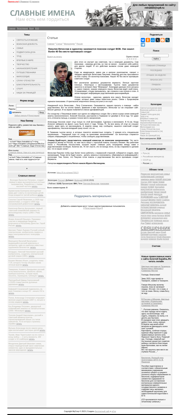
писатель (156, 210)
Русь (145, 153)
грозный (144, 200)
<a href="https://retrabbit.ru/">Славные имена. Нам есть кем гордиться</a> (26, 159)
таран (155, 182)
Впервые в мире (147, 118)
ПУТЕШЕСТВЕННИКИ (26, 72)
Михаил (144, 184)
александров (157, 218)
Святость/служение (149, 108)
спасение (162, 234)
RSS (37, 28)
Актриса (160, 215)
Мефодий (78, 180)
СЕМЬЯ (20, 48)
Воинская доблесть (149, 110)
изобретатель (159, 189)
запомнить (16, 112)
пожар (161, 182)
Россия (79, 44)
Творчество (145, 121)
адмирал (161, 207)
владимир (153, 234)
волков (166, 239)
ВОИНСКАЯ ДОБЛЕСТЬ (27, 44)
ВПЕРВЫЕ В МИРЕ (25, 60)
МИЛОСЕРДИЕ (23, 76)
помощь (158, 220)
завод (157, 232)
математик (158, 213)
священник (155, 227)
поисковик (104, 183)
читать (34, 186)
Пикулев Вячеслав (91, 183)
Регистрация (22, 28)
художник (147, 196)
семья (167, 213)
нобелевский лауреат (152, 176)
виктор (166, 220)
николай (145, 204)
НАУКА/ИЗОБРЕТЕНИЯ (27, 68)
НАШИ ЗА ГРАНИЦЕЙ (26, 93)
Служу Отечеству (148, 129)
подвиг (151, 187)
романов (152, 239)
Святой (163, 196)
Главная (11, 28)
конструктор (147, 189)
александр (157, 223)
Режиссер (145, 174)
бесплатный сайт (102, 411)
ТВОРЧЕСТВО (23, 64)
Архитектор (151, 237)
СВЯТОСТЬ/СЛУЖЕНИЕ (27, 40)
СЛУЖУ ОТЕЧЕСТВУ (26, 81)
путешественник (149, 207)
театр (159, 200)
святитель (147, 212)
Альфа (160, 239)
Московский (146, 210)
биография (159, 187)
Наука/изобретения (148, 123)
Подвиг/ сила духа (148, 114)
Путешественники (148, 125)
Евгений (145, 234)
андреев (144, 239)
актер (167, 215)
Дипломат (145, 202)
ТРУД (19, 56)
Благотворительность (149, 131)
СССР (145, 160)
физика (152, 200)
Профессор (147, 220)
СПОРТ (20, 89)
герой (163, 192)
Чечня (157, 192)
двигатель (158, 194)
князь (155, 197)
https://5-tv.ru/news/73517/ (68, 173)
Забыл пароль (20, 115)
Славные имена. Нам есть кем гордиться (26, 152)
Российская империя (152, 156)
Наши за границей (148, 135)
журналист (146, 218)
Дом (142, 223)
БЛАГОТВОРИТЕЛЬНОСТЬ (28, 85)
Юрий (163, 232)
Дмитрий (151, 232)
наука (154, 215)
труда (143, 237)
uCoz (114, 411)
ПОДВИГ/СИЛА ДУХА (26, 52)
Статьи (59, 44)
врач (149, 215)
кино (165, 218)
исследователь (157, 202)
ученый (152, 184)
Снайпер (165, 200)
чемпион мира (148, 179)
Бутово (144, 232)
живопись (154, 205)
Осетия (144, 182)
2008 (149, 182)
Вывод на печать (54, 57)
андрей (163, 205)
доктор (144, 215)
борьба (144, 194)
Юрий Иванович (164, 237)
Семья (143, 112)
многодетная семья (160, 174)
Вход (31, 28)
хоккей (150, 194)
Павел (148, 223)
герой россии (163, 179)
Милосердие (69, 44)
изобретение (147, 192)
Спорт (143, 133)
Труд (142, 116)
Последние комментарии (151, 144)
